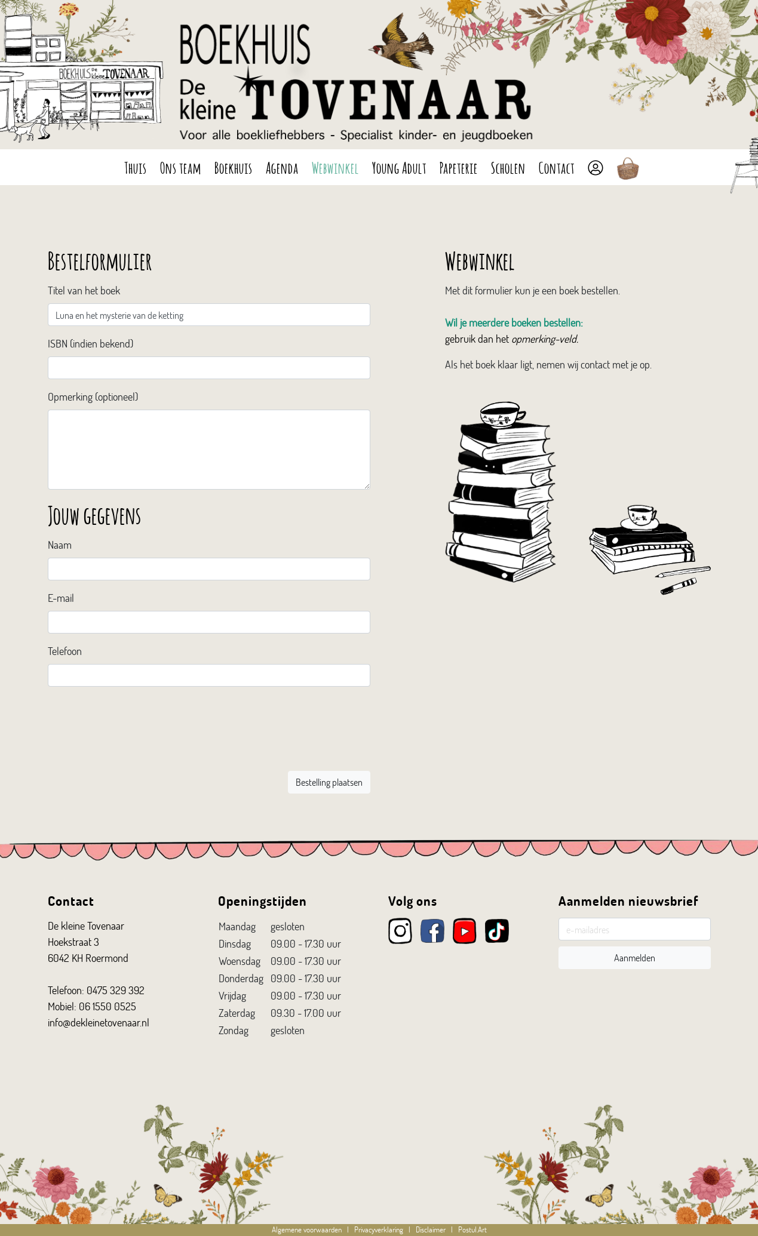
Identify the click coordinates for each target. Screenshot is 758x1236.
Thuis (135, 166)
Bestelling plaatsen (329, 782)
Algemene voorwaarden (307, 1229)
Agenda (282, 166)
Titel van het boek (84, 290)
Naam (60, 544)
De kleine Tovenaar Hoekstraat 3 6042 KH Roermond (88, 941)
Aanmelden (634, 957)
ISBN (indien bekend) (90, 343)
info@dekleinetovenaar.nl (98, 1022)
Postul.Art (472, 1229)
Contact (557, 166)
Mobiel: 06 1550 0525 (92, 1006)
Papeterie (459, 166)
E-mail (61, 598)
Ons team (180, 166)
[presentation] (279, 735)
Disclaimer (431, 1229)
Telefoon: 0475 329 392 (96, 990)
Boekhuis (233, 166)
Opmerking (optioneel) (93, 396)
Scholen (508, 166)
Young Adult (399, 166)
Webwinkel (335, 166)
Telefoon (65, 651)
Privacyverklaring (378, 1229)
